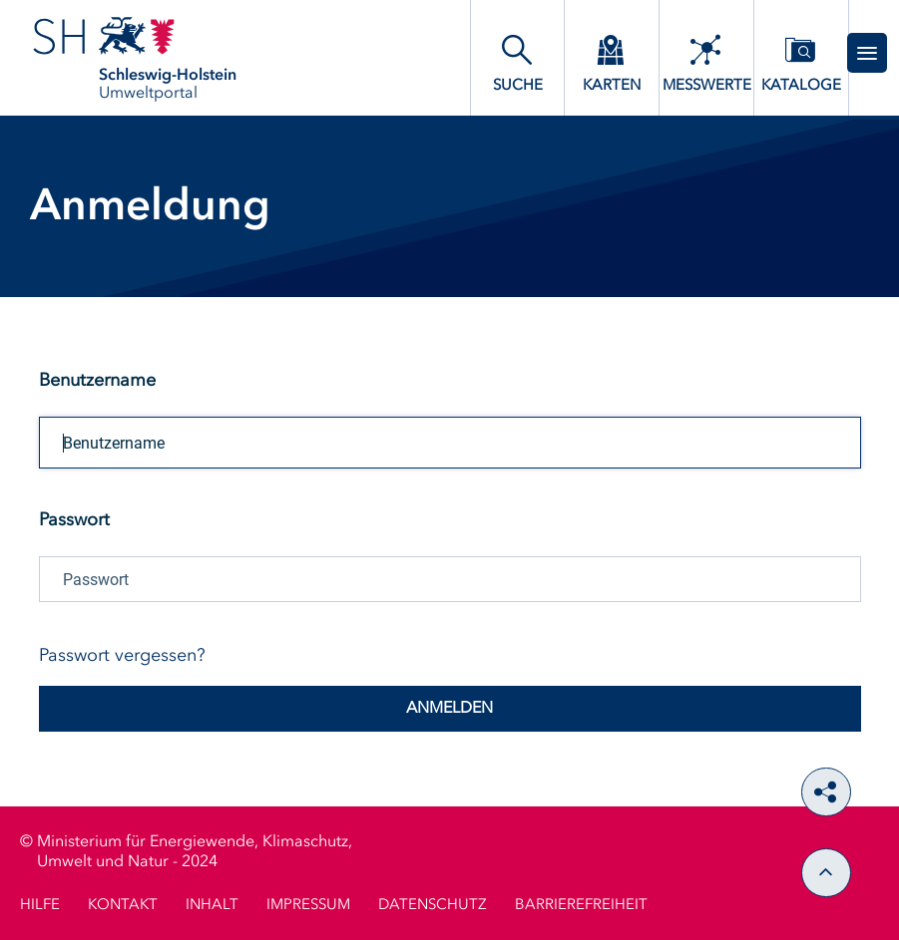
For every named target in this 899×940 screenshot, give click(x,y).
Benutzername (97, 381)
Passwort (74, 520)
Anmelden (449, 709)
